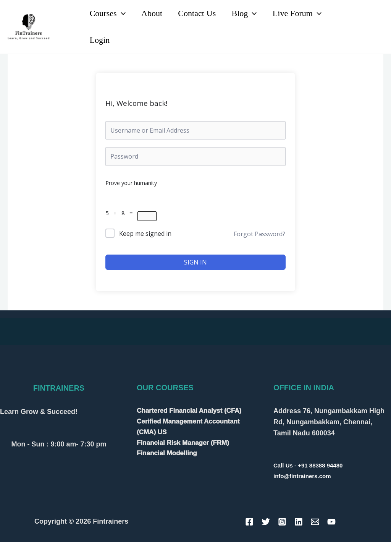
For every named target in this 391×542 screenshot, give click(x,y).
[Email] (315, 522)
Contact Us (199, 13)
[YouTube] (367, 22)
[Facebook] (249, 522)
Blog (247, 13)
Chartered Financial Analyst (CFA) (189, 410)
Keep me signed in (145, 233)
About (153, 13)
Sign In (195, 262)
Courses (108, 13)
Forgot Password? (259, 234)
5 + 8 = (121, 213)
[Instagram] (354, 32)
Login (100, 40)
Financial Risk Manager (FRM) (183, 442)
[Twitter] (266, 522)
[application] (121, 13)
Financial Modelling (167, 453)
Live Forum (301, 13)
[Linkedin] (350, 22)
